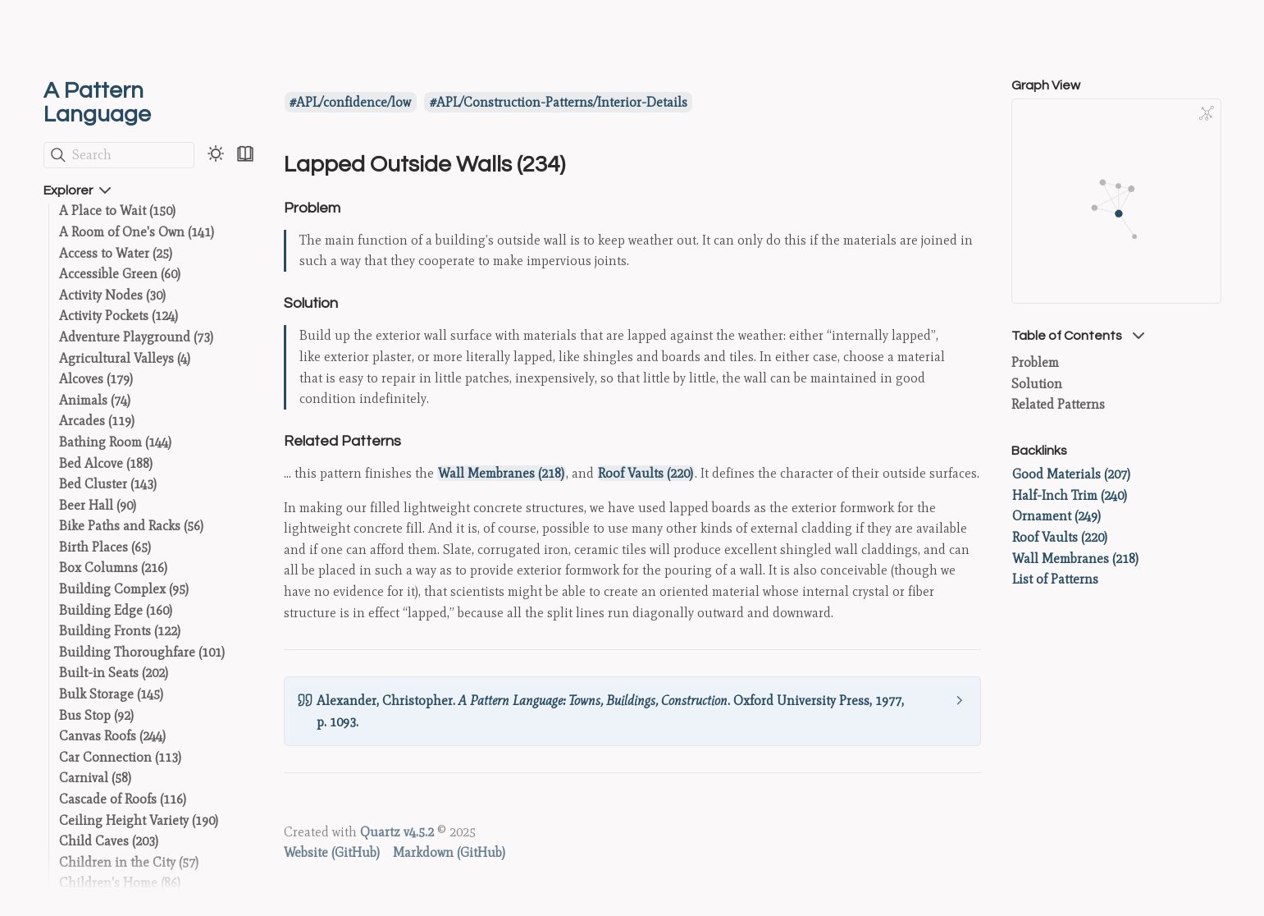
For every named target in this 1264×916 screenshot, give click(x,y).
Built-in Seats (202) (113, 672)
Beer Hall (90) (97, 505)
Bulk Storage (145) (111, 694)
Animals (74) (94, 400)
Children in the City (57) (128, 862)
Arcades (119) (97, 420)
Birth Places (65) (105, 547)
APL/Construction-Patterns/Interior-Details (561, 102)
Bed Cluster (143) (108, 484)
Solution (1036, 384)
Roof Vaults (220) (645, 473)
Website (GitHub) (332, 852)
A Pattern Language (97, 102)
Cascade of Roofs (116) (122, 799)
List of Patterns (1055, 579)
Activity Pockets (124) (118, 315)
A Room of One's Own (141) (136, 232)
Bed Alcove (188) (106, 463)
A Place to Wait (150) (117, 210)
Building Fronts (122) (119, 631)
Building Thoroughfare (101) (142, 652)
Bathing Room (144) (115, 442)
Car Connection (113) (120, 757)
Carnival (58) (95, 777)
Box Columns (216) (113, 567)
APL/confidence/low (353, 102)
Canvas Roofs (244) (112, 736)
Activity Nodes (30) (112, 295)
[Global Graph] (1206, 113)
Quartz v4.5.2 (397, 832)
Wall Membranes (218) (501, 473)
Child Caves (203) (108, 841)
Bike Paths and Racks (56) (131, 526)
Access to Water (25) (115, 253)
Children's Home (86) (119, 883)
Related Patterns (1058, 404)
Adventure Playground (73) (136, 337)
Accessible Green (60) (119, 274)
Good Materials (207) (1071, 474)
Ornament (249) (1056, 516)
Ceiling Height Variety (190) (138, 820)
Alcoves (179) (96, 379)
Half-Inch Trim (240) (1069, 495)
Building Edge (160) (115, 610)
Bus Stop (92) (96, 715)
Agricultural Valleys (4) (124, 358)
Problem (1035, 362)
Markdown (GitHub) (449, 852)
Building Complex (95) (124, 589)
